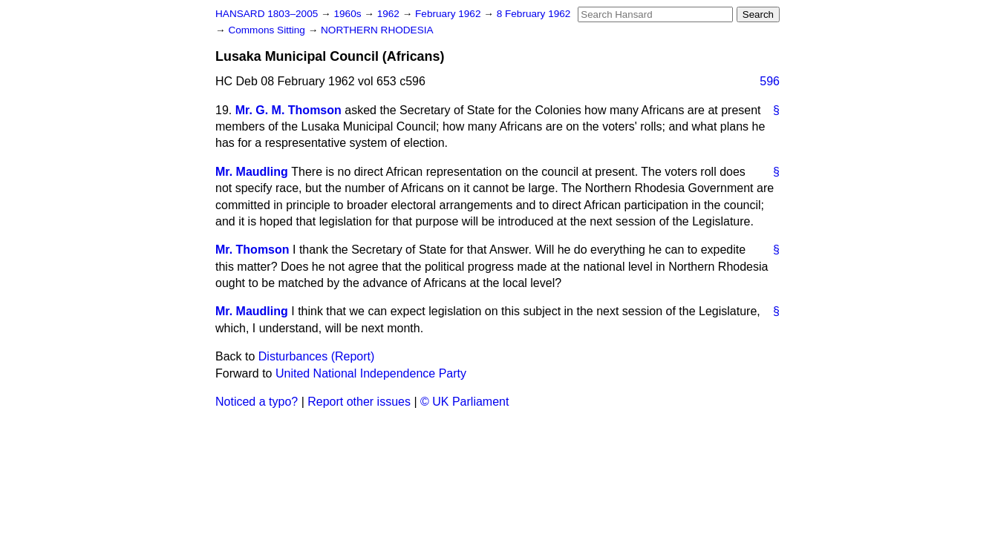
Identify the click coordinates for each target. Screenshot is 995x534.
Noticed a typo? (256, 401)
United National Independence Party (370, 373)
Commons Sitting (267, 30)
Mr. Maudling (251, 171)
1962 (389, 13)
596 (770, 81)
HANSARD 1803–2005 (266, 13)
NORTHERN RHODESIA (377, 30)
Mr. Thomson (252, 249)
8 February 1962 (534, 13)
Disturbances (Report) (316, 356)
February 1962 (449, 13)
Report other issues (359, 401)
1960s (348, 13)
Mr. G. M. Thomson (288, 110)
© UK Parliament (464, 401)
